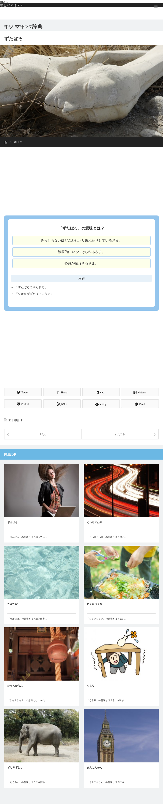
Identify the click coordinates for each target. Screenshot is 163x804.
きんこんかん (94, 766)
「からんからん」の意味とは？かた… (27, 700)
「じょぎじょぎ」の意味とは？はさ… (106, 618)
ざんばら (12, 521)
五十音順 (14, 142)
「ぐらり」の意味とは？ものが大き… (106, 700)
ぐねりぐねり (94, 521)
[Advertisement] (81, 180)
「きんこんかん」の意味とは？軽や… (106, 781)
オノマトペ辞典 (23, 26)
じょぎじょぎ (94, 603)
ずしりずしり (15, 766)
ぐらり (90, 685)
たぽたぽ (12, 603)
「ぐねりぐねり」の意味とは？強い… (106, 536)
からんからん (15, 685)
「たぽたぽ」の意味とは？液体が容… (27, 618)
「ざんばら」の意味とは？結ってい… (27, 536)
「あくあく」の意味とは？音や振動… (27, 781)
